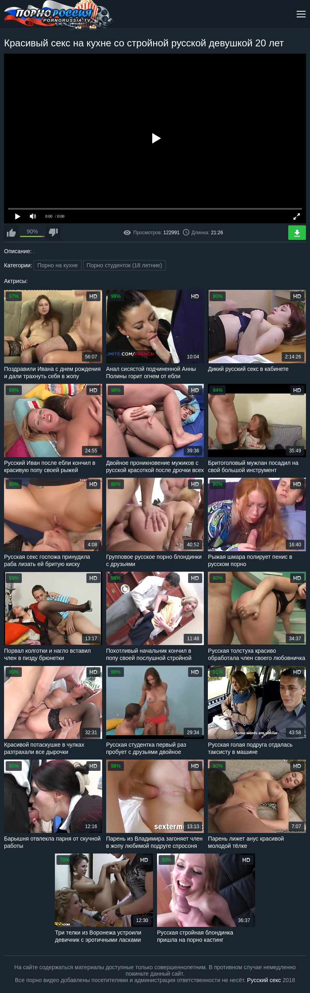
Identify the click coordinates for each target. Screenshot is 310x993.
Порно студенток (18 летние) (124, 265)
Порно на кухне (57, 265)
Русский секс (264, 980)
